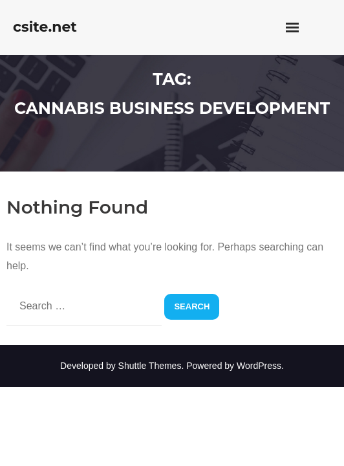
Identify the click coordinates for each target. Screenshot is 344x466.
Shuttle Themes (150, 366)
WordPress (259, 366)
